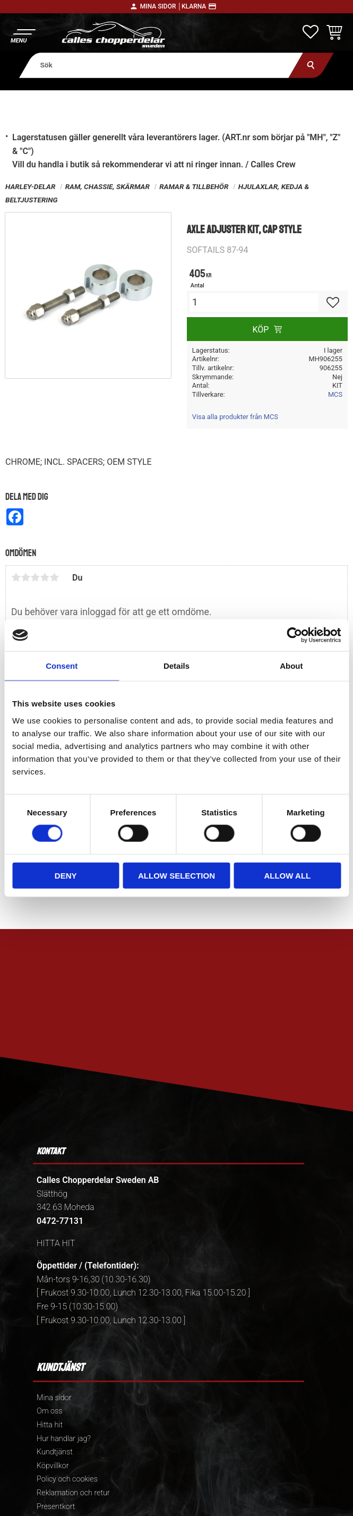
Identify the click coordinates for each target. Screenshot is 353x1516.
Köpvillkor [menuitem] (53, 1465)
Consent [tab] (62, 665)
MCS (335, 394)
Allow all (287, 875)
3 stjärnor (35, 577)
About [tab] (291, 665)
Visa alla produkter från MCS (235, 417)
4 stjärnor (44, 577)
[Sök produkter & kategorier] (161, 65)
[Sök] (311, 65)
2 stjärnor (25, 577)
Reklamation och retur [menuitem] (73, 1492)
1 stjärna (16, 577)
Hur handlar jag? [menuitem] (64, 1438)
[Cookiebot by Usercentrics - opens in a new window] (294, 635)
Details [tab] (176, 665)
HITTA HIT (56, 1243)
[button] (22, 34)
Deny (66, 875)
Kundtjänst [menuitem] (55, 1452)
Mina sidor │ (161, 6)
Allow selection (176, 875)
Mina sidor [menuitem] (54, 1397)
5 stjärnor (54, 577)
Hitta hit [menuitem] (50, 1424)
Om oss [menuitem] (49, 1411)
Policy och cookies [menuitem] (67, 1479)
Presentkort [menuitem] (56, 1506)
